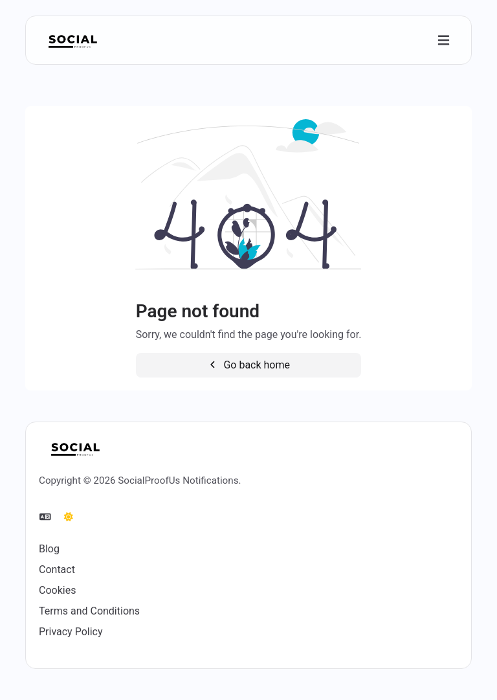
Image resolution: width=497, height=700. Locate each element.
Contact (57, 569)
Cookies (57, 590)
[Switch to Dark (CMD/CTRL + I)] (68, 517)
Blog (49, 549)
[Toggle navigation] (443, 40)
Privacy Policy (71, 632)
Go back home (248, 365)
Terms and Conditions (89, 611)
